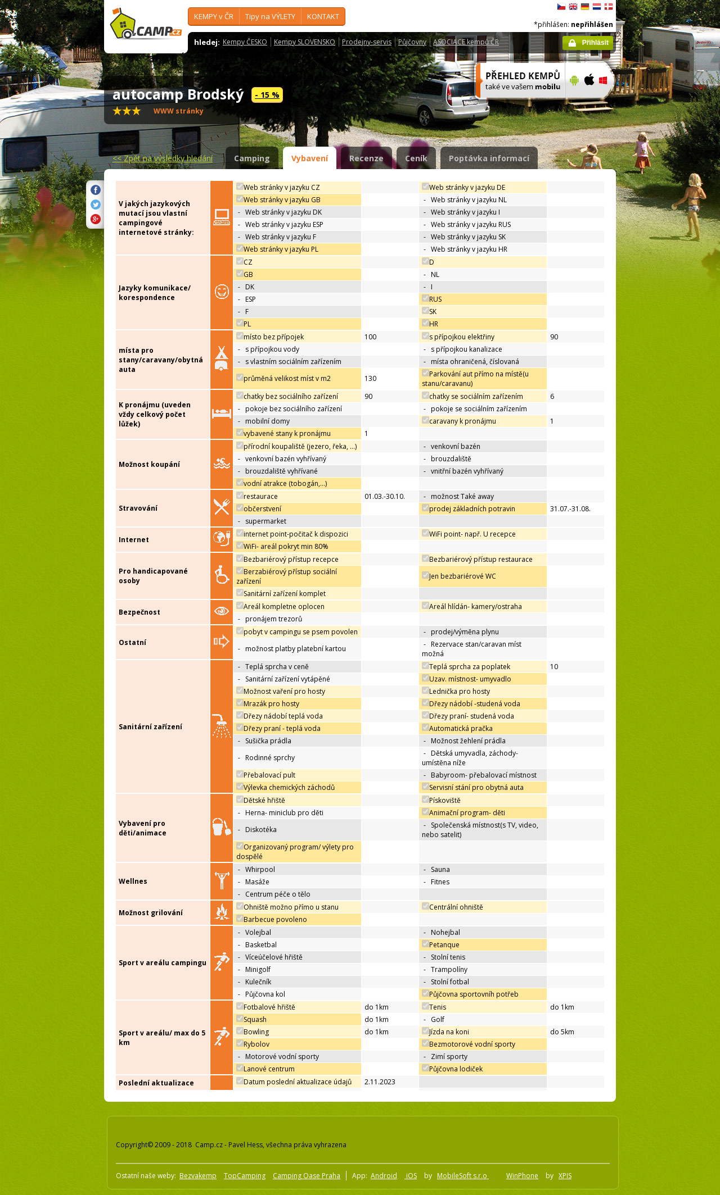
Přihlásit (595, 43)
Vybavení (309, 158)
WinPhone (522, 1175)
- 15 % (267, 94)
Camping (252, 158)
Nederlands (596, 7)
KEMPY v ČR (213, 16)
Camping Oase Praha (306, 1175)
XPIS (565, 1175)
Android (384, 1175)
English (573, 7)
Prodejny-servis (367, 42)
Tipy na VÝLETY (270, 16)
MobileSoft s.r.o (463, 1175)
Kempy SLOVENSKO (304, 42)
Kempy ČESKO (245, 42)
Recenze (366, 158)
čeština (561, 7)
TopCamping (245, 1175)
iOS (410, 1175)
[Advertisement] (663, 337)
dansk (608, 7)
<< (162, 158)
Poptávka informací (489, 158)
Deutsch (585, 7)
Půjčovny (412, 42)
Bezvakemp (198, 1175)
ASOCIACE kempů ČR (466, 42)
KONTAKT (323, 16)
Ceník (416, 158)
